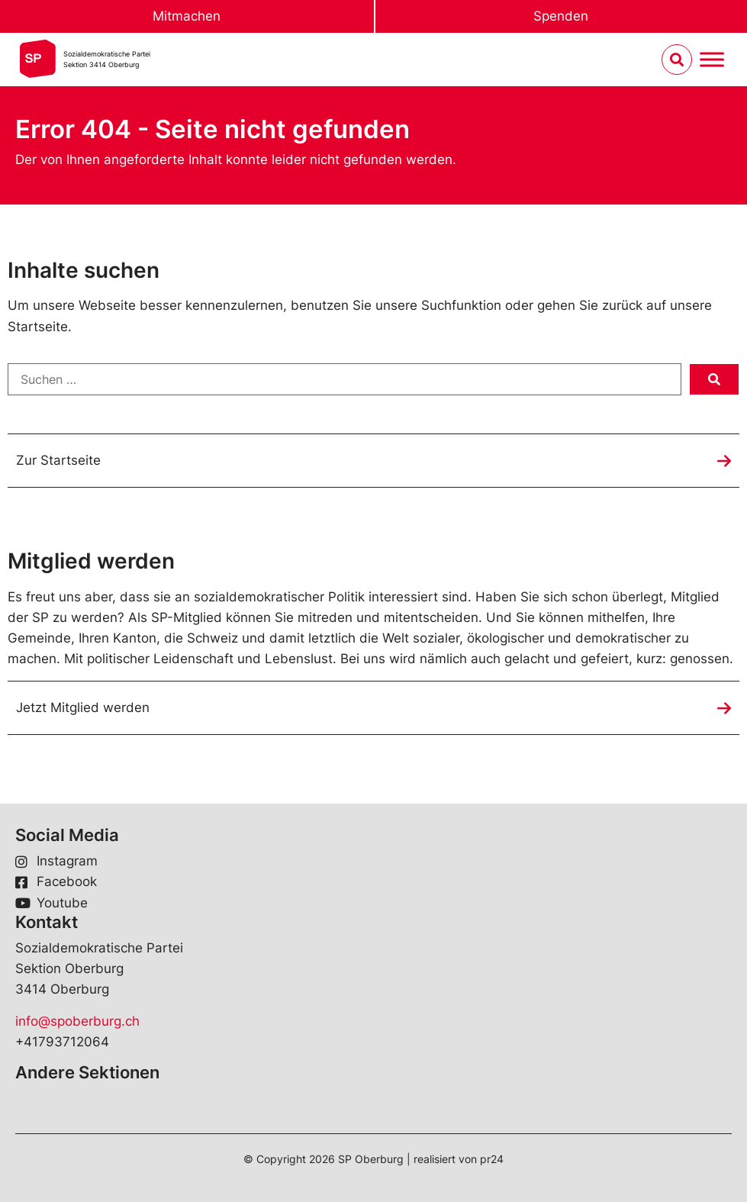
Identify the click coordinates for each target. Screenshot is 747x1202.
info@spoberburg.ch (77, 1021)
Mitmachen (187, 16)
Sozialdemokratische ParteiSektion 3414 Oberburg (106, 59)
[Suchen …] (344, 379)
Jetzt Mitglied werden (83, 707)
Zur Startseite (58, 460)
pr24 (492, 1158)
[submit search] (714, 379)
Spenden (560, 16)
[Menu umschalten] (712, 60)
